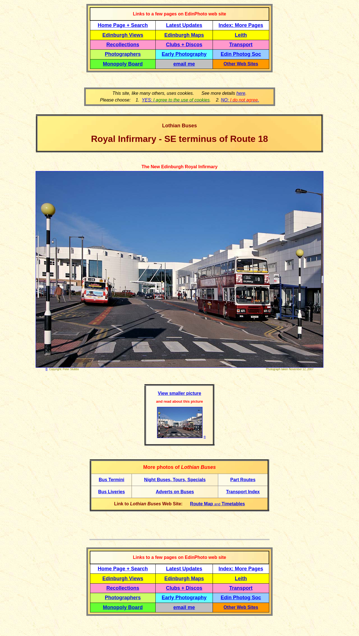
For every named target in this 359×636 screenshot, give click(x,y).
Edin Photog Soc (241, 54)
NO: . (240, 100)
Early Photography (184, 54)
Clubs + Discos (184, 44)
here (240, 93)
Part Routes (243, 479)
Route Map (202, 503)
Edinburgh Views (122, 35)
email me (184, 64)
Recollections (122, 44)
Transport (240, 44)
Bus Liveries (111, 491)
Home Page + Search (123, 25)
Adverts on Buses (175, 491)
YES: (176, 100)
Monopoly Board (123, 64)
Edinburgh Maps (184, 35)
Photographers (123, 54)
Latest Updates (184, 25)
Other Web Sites (241, 63)
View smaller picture (179, 393)
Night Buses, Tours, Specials (175, 479)
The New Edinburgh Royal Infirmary (179, 166)
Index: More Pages (240, 25)
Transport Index (243, 491)
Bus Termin (111, 479)
